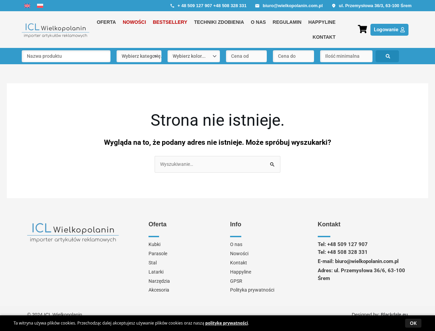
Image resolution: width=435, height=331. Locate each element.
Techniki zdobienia (219, 22)
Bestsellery (170, 22)
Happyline (321, 22)
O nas (258, 22)
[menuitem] (27, 5)
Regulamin (287, 22)
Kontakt (324, 37)
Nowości (134, 22)
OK (413, 323)
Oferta (106, 22)
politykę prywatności (226, 323)
